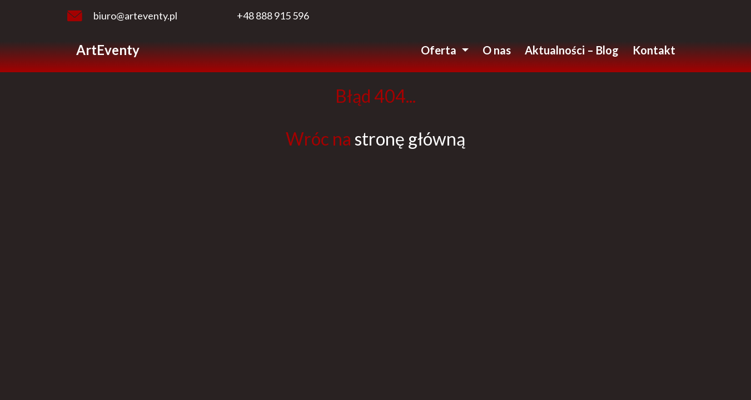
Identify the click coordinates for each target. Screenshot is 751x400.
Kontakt (654, 50)
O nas (497, 50)
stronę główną (410, 138)
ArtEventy (108, 50)
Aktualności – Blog (572, 50)
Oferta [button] (440, 50)
